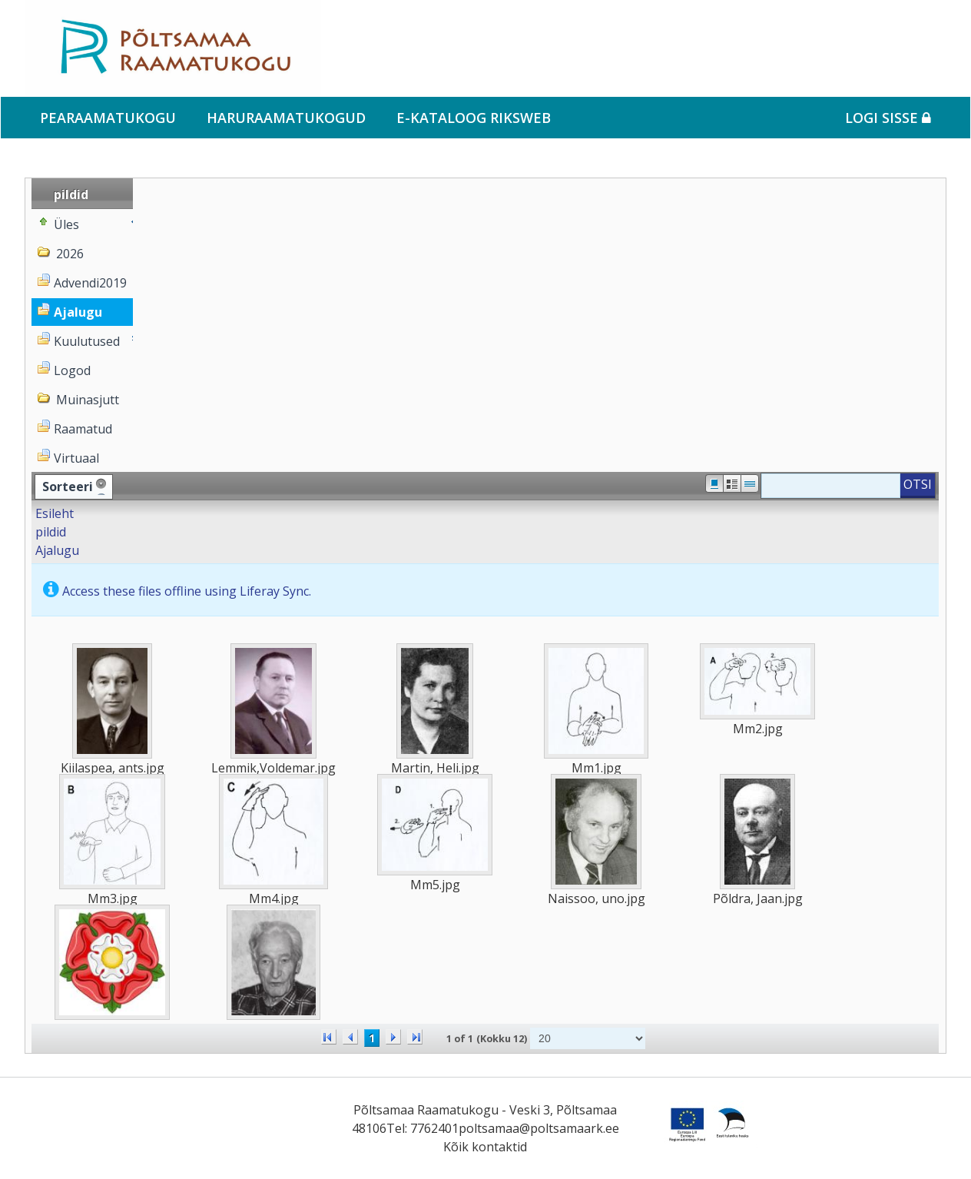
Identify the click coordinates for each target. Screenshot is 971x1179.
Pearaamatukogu (108, 117)
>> (415, 1036)
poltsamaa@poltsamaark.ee (539, 1128)
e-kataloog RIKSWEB (473, 117)
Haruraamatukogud (286, 117)
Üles (66, 224)
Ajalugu (57, 550)
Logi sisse (888, 117)
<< (328, 1036)
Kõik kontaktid (485, 1146)
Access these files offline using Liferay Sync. (186, 591)
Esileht (54, 513)
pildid (50, 531)
